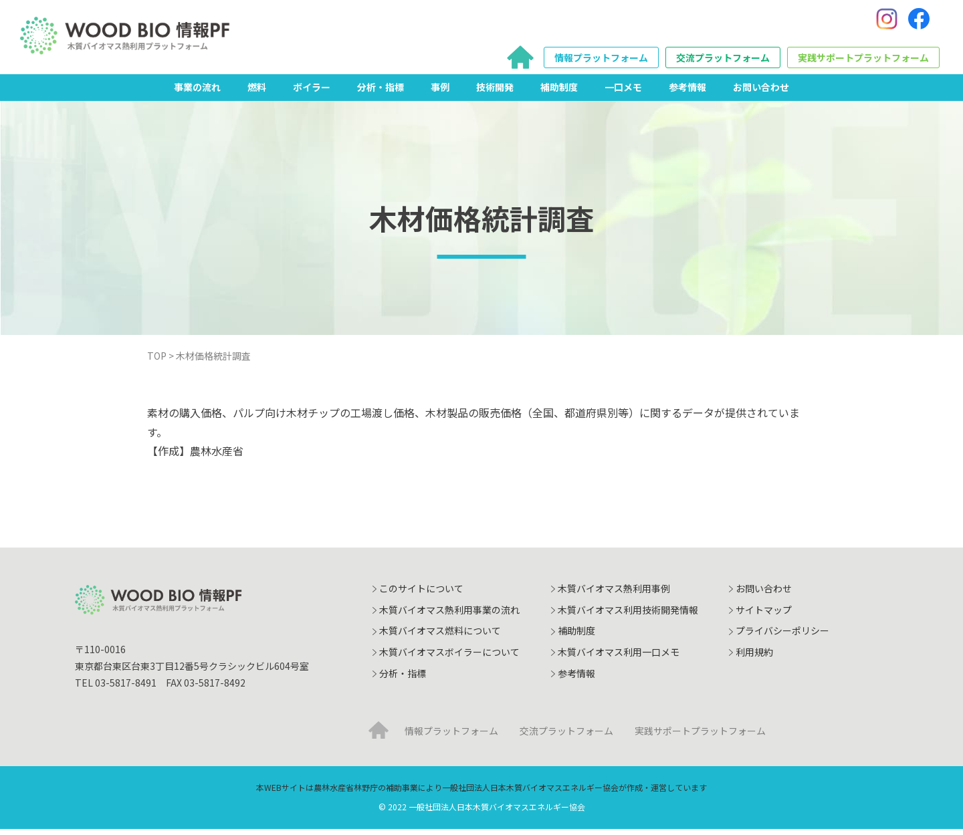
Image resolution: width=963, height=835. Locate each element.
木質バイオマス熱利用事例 (614, 594)
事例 (440, 93)
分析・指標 (380, 93)
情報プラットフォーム (601, 61)
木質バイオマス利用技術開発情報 (628, 615)
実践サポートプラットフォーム (863, 61)
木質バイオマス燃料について (440, 637)
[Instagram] (886, 22)
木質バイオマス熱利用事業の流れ (449, 615)
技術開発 (495, 93)
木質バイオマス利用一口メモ (618, 658)
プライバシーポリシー (782, 637)
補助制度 (559, 93)
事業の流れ (197, 93)
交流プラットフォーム (723, 61)
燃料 (256, 93)
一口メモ (623, 93)
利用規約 (754, 658)
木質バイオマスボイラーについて (449, 658)
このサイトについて (421, 594)
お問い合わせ (761, 93)
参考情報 (687, 93)
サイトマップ (764, 615)
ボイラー (311, 93)
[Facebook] (918, 22)
